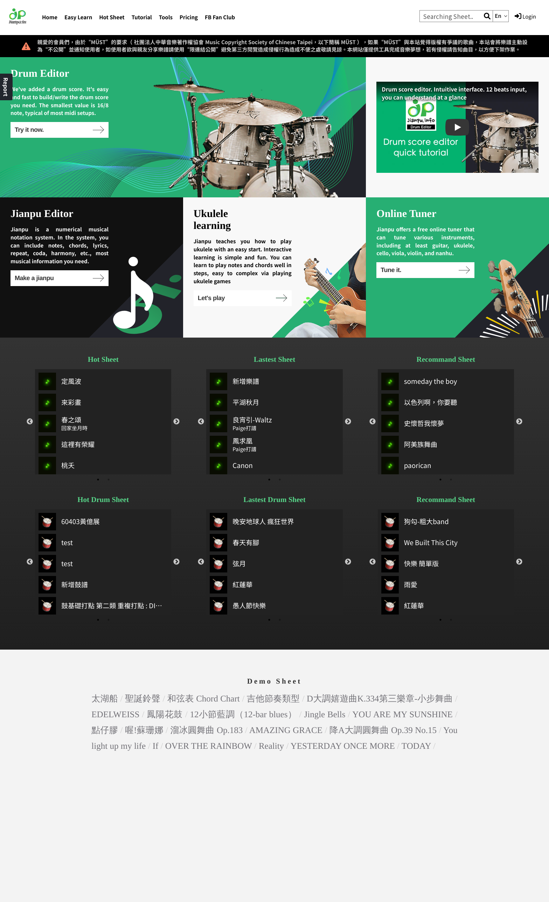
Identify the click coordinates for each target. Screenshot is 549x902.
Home (49, 17)
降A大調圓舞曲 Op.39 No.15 (383, 730)
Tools (166, 17)
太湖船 (104, 699)
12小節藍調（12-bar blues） (243, 714)
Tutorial (142, 17)
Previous (29, 421)
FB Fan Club (220, 17)
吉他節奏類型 (273, 699)
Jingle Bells (324, 714)
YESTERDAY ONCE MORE (343, 746)
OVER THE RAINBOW (208, 746)
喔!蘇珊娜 (144, 730)
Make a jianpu (59, 278)
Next (176, 421)
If (156, 746)
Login (525, 16)
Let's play (242, 297)
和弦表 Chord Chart (203, 699)
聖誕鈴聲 (142, 699)
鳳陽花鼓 (165, 714)
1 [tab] (98, 479)
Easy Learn (78, 17)
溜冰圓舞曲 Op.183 (206, 730)
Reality (271, 746)
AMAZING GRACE (285, 730)
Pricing (189, 17)
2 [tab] (108, 479)
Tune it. (425, 269)
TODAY (416, 746)
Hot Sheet (111, 17)
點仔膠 (104, 730)
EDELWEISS (115, 714)
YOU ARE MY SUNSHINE (402, 714)
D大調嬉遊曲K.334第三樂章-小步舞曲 (380, 699)
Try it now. (59, 129)
